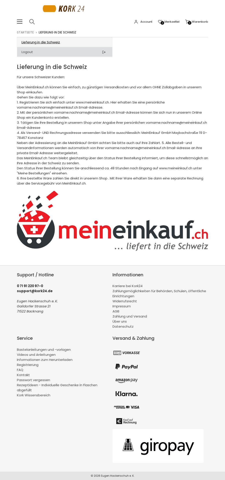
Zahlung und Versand (129, 316)
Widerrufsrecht (124, 301)
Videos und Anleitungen (36, 354)
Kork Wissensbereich (33, 395)
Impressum (121, 306)
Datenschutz (123, 326)
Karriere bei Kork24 (127, 286)
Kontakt (23, 375)
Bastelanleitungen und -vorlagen (44, 349)
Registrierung (27, 364)
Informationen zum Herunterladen (45, 359)
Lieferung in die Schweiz (41, 42)
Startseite (25, 32)
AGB (115, 311)
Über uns (119, 321)
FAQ (20, 369)
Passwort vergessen (33, 380)
